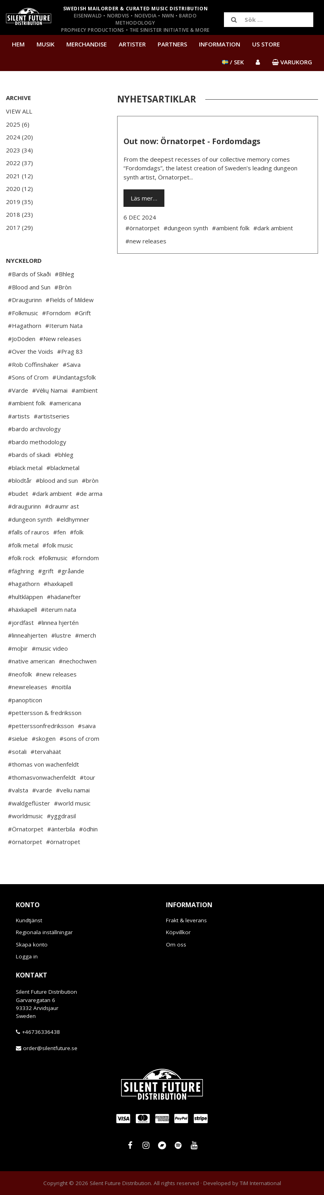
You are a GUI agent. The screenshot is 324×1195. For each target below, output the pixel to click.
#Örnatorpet (25, 829)
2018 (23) (19, 214)
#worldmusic (25, 816)
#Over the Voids (30, 351)
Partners (172, 44)
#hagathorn (24, 584)
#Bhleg (64, 274)
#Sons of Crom (28, 377)
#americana (65, 403)
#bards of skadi (29, 455)
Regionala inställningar (44, 932)
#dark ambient (52, 493)
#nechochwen (77, 661)
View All (19, 111)
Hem (18, 44)
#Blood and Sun (29, 287)
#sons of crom (79, 738)
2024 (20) (19, 137)
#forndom (85, 558)
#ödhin (88, 829)
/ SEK (233, 62)
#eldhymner (72, 519)
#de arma (89, 493)
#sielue (18, 738)
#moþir (18, 648)
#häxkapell (22, 609)
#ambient (84, 390)
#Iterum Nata (64, 326)
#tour (87, 777)
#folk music (57, 545)
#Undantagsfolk (74, 377)
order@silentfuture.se (50, 1048)
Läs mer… (144, 198)
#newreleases (27, 687)
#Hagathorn (24, 326)
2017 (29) (19, 227)
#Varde (18, 390)
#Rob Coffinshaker (33, 364)
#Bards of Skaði (29, 274)
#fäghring (21, 571)
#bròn (90, 480)
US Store (266, 44)
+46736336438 (41, 1031)
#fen (59, 532)
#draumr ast (62, 506)
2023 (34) (19, 150)
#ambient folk (26, 403)
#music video (50, 648)
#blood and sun (57, 480)
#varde (42, 790)
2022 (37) (19, 163)
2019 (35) (19, 202)
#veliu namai (73, 790)
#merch (85, 635)
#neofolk (20, 674)
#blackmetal (62, 468)
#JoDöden (21, 339)
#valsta (18, 790)
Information (219, 44)
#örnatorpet (25, 842)
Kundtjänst (29, 920)
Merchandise (86, 44)
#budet (18, 493)
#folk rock (21, 558)
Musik (45, 44)
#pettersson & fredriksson (44, 713)
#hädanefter (64, 597)
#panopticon (25, 700)
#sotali (17, 752)
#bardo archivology (34, 429)
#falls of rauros (28, 532)
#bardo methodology (37, 442)
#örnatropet (63, 842)
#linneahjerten (27, 635)
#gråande (71, 571)
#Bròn (62, 287)
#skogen (44, 738)
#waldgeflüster (29, 803)
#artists (19, 416)
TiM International (260, 1183)
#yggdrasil (61, 816)
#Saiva (72, 364)
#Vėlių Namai (50, 390)
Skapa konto (32, 944)
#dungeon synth (30, 519)
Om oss (176, 944)
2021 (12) (19, 176)
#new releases (56, 674)
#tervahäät (46, 752)
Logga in (27, 956)
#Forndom (56, 313)
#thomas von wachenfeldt (43, 764)
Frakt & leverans (186, 920)
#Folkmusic (23, 313)
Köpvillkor (178, 932)
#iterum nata (58, 609)
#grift (46, 571)
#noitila (61, 687)
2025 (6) (17, 124)
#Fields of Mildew (70, 300)
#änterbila (61, 829)
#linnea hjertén (58, 622)
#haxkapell (58, 584)
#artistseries (51, 416)
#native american (31, 661)
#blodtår (20, 480)
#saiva (87, 726)
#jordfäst (21, 622)
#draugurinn (24, 506)
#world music (72, 803)
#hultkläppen (25, 597)
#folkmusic (53, 558)
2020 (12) (19, 189)
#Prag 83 (70, 351)
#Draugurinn (25, 300)
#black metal (25, 468)
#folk (76, 532)
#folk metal (23, 545)
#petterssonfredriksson (41, 726)
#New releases (60, 339)
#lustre (61, 635)
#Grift (83, 313)
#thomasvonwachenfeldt (42, 777)
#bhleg (63, 455)
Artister (132, 44)
